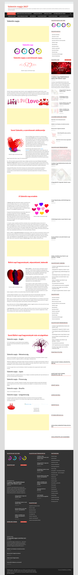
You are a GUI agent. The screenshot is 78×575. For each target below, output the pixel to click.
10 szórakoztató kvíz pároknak (58, 283)
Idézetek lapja (54, 52)
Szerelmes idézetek (38, 13)
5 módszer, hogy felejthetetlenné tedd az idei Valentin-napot (43, 457)
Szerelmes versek (48, 13)
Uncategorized (32, 514)
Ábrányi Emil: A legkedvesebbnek (58, 128)
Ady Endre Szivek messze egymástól (63, 139)
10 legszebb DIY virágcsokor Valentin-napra (65, 91)
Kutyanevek (53, 487)
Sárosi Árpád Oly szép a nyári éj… (64, 132)
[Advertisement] (28, 34)
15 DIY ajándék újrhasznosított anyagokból (60, 285)
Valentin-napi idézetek (33, 518)
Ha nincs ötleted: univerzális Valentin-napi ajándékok (65, 103)
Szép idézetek (33, 16)
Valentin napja (11, 13)
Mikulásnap (53, 476)
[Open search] (70, 13)
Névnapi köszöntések (55, 460)
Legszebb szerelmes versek (59, 13)
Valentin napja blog (64, 16)
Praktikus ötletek (54, 493)
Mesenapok (53, 485)
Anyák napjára (54, 480)
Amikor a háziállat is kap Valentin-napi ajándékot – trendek (64, 110)
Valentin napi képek (53, 16)
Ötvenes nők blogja (55, 499)
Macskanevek (54, 489)
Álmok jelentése (54, 491)
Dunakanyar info (54, 501)
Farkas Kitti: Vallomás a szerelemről (14, 562)
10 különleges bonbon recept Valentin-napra (63, 97)
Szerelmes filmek (12, 16)
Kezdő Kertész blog (55, 497)
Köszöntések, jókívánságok (57, 54)
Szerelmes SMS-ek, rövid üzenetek (24, 13)
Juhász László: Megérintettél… (13, 557)
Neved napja (53, 468)
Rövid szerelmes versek (23, 16)
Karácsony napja (54, 474)
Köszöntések (53, 458)
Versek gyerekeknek (55, 466)
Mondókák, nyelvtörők (55, 482)
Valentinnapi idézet (42, 16)
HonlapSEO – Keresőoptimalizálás (58, 470)
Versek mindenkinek (56, 55)
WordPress (65, 569)
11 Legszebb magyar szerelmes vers (16, 538)
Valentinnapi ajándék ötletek (34, 520)
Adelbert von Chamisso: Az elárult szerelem (60, 124)
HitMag (69, 569)
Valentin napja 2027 (18, 6)
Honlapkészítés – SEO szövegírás (57, 472)
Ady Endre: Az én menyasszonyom (58, 119)
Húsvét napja (53, 478)
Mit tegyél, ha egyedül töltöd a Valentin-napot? (61, 290)
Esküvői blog (53, 495)
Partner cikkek (32, 507)
